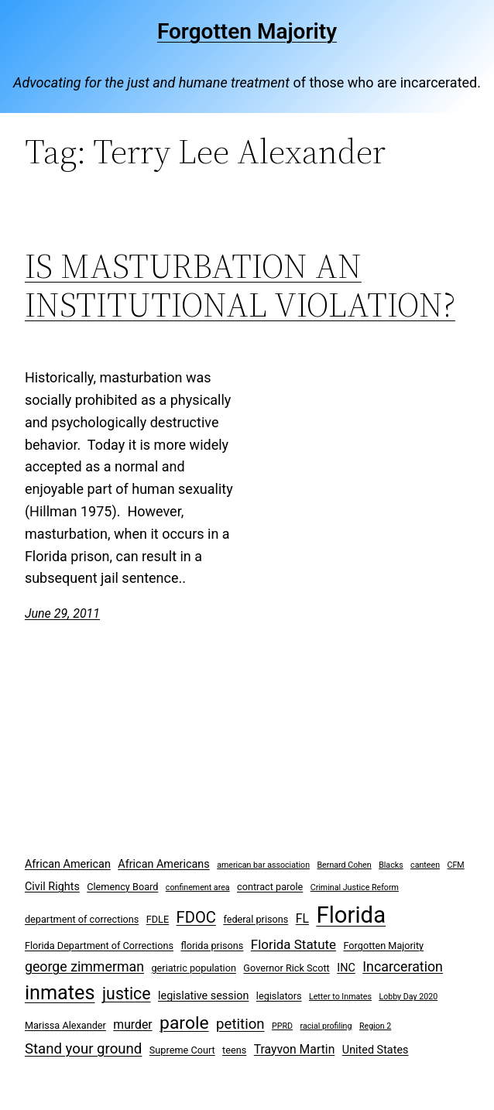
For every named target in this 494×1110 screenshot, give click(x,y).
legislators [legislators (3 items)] (279, 996)
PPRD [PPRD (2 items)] (282, 1026)
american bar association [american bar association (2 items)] (263, 865)
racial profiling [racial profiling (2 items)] (326, 1026)
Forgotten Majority (247, 31)
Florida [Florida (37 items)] (351, 915)
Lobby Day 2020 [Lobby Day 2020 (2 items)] (408, 997)
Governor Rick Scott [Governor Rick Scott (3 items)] (286, 968)
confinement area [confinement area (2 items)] (198, 887)
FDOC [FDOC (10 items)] (196, 917)
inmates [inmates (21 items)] (60, 993)
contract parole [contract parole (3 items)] (270, 886)
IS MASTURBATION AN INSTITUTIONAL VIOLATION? (240, 286)
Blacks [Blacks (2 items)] (391, 865)
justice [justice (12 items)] (126, 993)
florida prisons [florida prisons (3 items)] (211, 945)
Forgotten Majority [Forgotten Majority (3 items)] (383, 945)
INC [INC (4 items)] (346, 968)
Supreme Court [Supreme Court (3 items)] (182, 1050)
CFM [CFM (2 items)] (456, 865)
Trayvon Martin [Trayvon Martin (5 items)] (294, 1049)
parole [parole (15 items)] (184, 1022)
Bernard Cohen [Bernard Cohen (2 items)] (344, 865)
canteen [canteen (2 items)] (425, 865)
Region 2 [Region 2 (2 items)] (375, 1026)
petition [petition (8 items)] (240, 1024)
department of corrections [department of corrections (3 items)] (82, 919)
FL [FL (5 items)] (302, 918)
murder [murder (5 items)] (132, 1024)
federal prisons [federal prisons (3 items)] (255, 919)
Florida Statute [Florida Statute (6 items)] (293, 944)
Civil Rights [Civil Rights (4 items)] (52, 886)
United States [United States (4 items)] (375, 1050)
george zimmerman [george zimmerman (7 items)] (84, 966)
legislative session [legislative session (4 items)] (203, 995)
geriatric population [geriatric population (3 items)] (193, 968)
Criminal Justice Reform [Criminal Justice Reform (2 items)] (354, 887)
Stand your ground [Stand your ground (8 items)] (83, 1048)
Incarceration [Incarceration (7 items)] (402, 966)
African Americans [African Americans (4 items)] (163, 864)
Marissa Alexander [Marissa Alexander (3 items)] (65, 1025)
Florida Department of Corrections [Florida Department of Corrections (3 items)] (99, 945)
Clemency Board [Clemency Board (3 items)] (122, 886)
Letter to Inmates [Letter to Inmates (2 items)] (340, 997)
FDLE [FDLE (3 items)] (157, 919)
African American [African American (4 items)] (68, 864)
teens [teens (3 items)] (234, 1050)
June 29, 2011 (62, 613)
